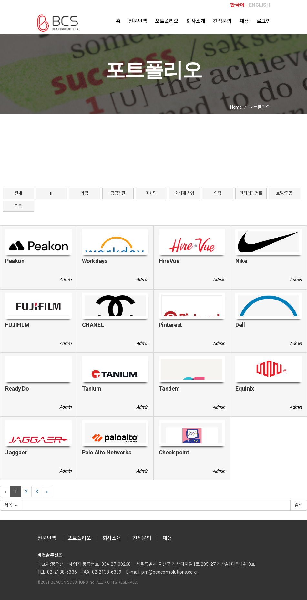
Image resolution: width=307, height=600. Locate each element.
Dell (240, 324)
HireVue (169, 261)
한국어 (237, 5)
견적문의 (222, 21)
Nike (241, 261)
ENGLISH (259, 5)
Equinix (244, 388)
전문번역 (137, 21)
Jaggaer (16, 452)
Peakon (14, 261)
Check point (174, 452)
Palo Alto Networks (106, 452)
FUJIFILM (17, 324)
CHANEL (93, 324)
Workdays (94, 261)
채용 (244, 21)
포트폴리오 (167, 21)
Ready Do (17, 388)
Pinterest (170, 324)
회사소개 (195, 21)
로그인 (264, 21)
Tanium (91, 388)
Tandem (169, 388)
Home (236, 107)
